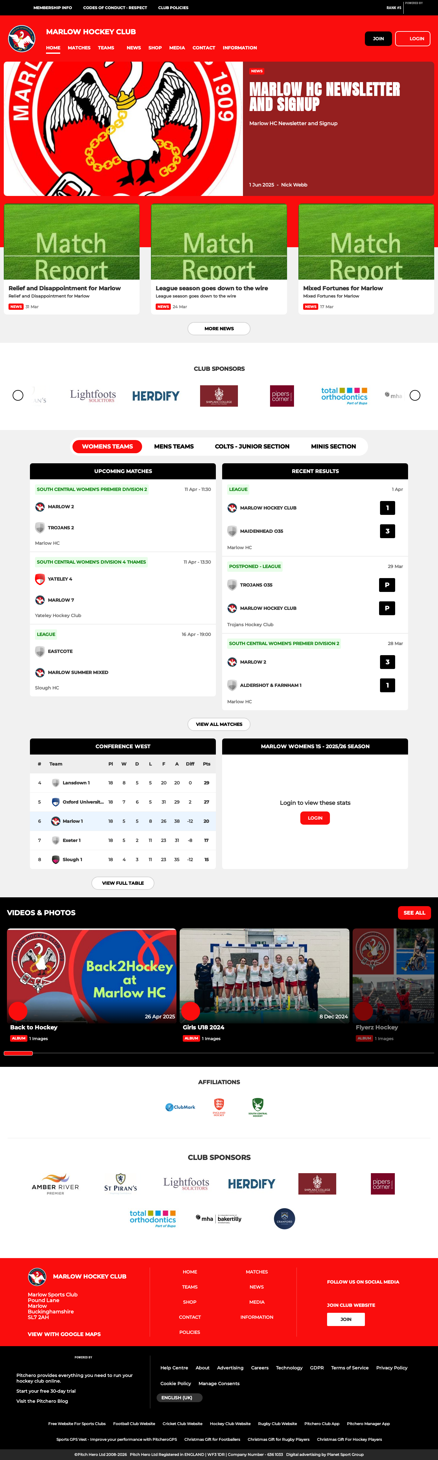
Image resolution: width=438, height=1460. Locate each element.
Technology (289, 1368)
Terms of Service (350, 1368)
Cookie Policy (175, 1383)
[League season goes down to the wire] (219, 241)
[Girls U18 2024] (264, 976)
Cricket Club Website (182, 1423)
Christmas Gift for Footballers (212, 1439)
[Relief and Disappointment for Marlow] (72, 241)
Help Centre (174, 1368)
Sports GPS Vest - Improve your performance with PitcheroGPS (116, 1439)
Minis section (333, 446)
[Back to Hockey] (91, 976)
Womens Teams (107, 446)
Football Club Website (134, 1423)
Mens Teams (173, 446)
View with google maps (64, 1334)
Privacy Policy (391, 1368)
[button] (53, 48)
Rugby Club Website (277, 1423)
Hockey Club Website (230, 1423)
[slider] (18, 1053)
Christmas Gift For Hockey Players (349, 1439)
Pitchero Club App (321, 1423)
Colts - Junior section (252, 446)
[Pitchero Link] (417, 10)
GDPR (317, 1368)
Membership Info (52, 7)
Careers (259, 1368)
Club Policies (173, 7)
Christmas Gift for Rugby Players (278, 1439)
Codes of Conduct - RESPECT (115, 7)
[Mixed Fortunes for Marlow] (366, 241)
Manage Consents (219, 1383)
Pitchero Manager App (368, 1423)
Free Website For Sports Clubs (77, 1423)
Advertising (230, 1368)
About (203, 1368)
